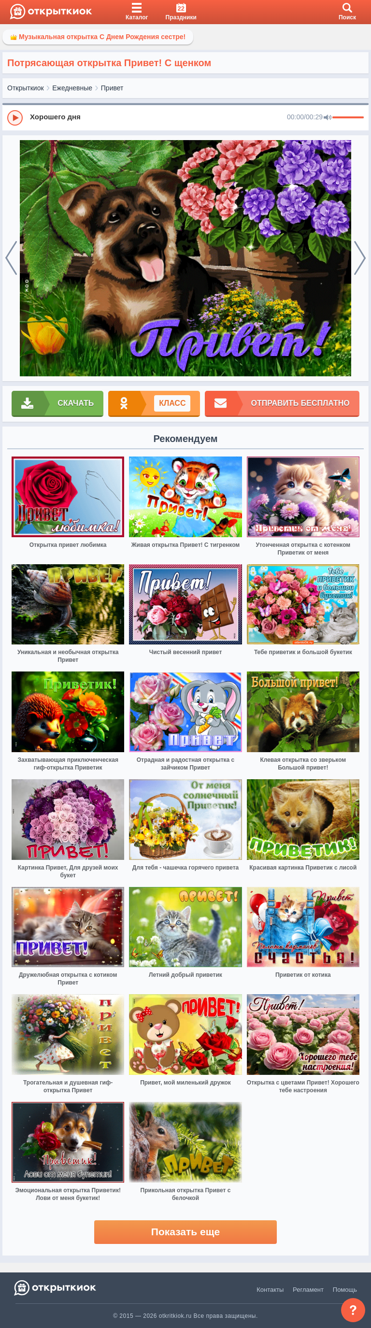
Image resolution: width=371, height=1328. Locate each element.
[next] (360, 258)
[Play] (15, 118)
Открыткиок (25, 88)
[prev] (11, 258)
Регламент (308, 1289)
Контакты (270, 1289)
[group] (185, 117)
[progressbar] (348, 117)
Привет (112, 88)
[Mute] (327, 118)
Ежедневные (72, 88)
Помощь (345, 1289)
